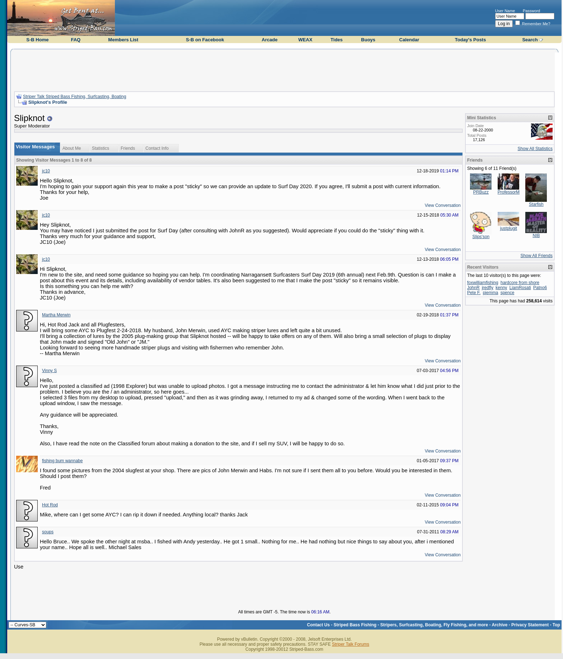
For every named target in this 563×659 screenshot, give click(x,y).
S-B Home (37, 39)
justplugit (508, 228)
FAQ (75, 39)
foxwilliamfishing (482, 282)
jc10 (46, 170)
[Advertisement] (284, 69)
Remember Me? (532, 24)
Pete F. (473, 292)
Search (530, 39)
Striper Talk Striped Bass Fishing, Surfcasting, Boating (74, 96)
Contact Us (318, 624)
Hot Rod (50, 504)
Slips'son (481, 236)
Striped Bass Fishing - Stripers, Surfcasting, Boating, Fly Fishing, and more (411, 624)
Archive (499, 624)
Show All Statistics (535, 148)
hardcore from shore (520, 282)
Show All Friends (537, 255)
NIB (536, 235)
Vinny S (49, 370)
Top (556, 624)
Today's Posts (470, 39)
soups (47, 531)
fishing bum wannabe (62, 460)
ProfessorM (509, 192)
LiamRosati (520, 287)
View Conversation (443, 205)
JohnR (473, 287)
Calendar (409, 39)
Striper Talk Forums (350, 644)
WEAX (305, 39)
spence (508, 292)
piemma (490, 292)
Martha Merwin (56, 314)
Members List (123, 39)
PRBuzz (481, 192)
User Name (505, 11)
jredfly (487, 287)
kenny (501, 287)
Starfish (536, 204)
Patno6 (540, 287)
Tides (337, 39)
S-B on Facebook (205, 39)
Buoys (368, 39)
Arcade (270, 39)
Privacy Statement (530, 624)
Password (531, 11)
